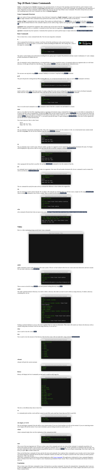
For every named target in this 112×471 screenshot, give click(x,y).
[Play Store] (85, 49)
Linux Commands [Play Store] (57, 458)
